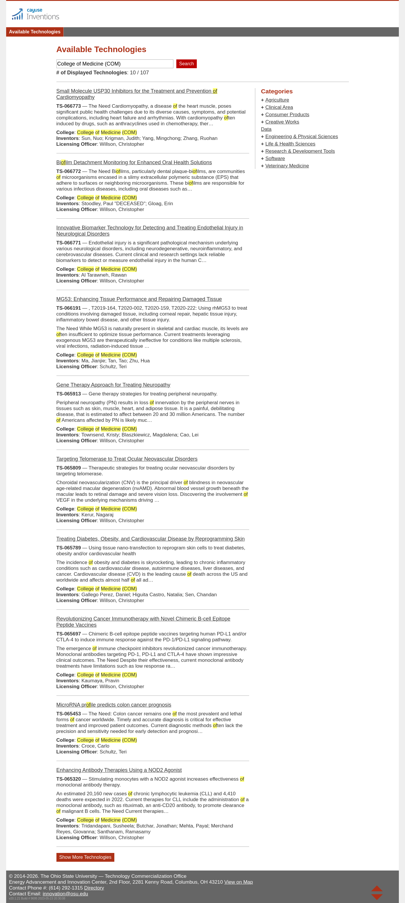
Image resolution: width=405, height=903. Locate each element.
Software (275, 158)
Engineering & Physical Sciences (301, 136)
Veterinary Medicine (287, 166)
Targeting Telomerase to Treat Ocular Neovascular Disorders (127, 459)
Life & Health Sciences (290, 144)
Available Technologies (35, 31)
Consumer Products (287, 114)
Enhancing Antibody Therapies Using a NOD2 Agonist (119, 770)
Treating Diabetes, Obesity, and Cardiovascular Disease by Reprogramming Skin (150, 539)
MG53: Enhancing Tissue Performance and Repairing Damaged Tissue (139, 299)
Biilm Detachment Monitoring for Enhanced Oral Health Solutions (134, 162)
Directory (94, 888)
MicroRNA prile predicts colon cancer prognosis (113, 705)
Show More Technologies (85, 857)
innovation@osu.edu (65, 894)
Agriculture (277, 100)
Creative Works (282, 122)
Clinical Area (279, 107)
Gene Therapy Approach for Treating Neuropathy (113, 385)
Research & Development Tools (300, 151)
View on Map (238, 882)
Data (266, 129)
